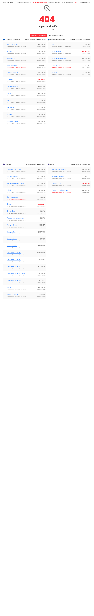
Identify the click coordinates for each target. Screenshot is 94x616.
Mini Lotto (53, 522)
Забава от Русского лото (15, 242)
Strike (52, 506)
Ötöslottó (53, 400)
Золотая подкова (58, 235)
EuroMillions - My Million (35, 529)
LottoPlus (8, 377)
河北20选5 (30, 395)
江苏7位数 (30, 392)
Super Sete (8, 461)
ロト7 (51, 435)
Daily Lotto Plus (77, 525)
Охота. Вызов (11, 270)
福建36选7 (30, 414)
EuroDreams (9, 370)
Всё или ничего (12, 235)
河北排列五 (31, 399)
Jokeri (29, 508)
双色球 (29, 379)
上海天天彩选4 (32, 375)
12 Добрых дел (12, 104)
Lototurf (30, 496)
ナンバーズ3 (54, 424)
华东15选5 (30, 377)
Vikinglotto (8, 436)
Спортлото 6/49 (10, 477)
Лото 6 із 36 (76, 468)
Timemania (8, 463)
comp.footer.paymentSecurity (28, 594)
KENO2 (52, 465)
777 (51, 458)
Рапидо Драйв (12, 284)
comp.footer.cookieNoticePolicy (27, 592)
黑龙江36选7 (31, 421)
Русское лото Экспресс (60, 249)
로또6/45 (53, 444)
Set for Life (8, 393)
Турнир (9, 174)
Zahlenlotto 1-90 (10, 379)
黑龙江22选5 (31, 419)
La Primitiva (31, 494)
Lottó (51, 412)
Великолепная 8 (12, 125)
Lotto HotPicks (77, 491)
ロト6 (51, 433)
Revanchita (53, 490)
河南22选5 (30, 401)
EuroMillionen (9, 373)
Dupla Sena (9, 450)
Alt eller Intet (31, 449)
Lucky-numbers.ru (8, 2)
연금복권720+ (54, 447)
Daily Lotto (75, 523)
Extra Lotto (8, 428)
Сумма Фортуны (13, 146)
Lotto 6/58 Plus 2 (78, 532)
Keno (6, 430)
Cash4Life (75, 505)
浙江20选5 (30, 403)
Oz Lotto (8, 389)
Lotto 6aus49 (31, 439)
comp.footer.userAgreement (13, 594)
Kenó (51, 396)
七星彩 (29, 373)
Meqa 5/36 (8, 411)
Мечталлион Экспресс (59, 118)
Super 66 (8, 395)
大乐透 (29, 381)
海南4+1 (30, 408)
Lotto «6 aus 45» (10, 375)
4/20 (51, 456)
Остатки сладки (12, 256)
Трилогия (10, 167)
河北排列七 (31, 397)
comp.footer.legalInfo (70, 594)
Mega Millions (77, 507)
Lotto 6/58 (75, 527)
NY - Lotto (75, 509)
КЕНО (9, 249)
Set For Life (76, 493)
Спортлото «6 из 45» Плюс (16, 333)
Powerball (8, 391)
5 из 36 (9, 111)
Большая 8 (11, 118)
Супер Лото (76, 474)
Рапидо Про (11, 291)
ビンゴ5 (52, 428)
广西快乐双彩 (31, 384)
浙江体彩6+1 (31, 406)
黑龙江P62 (30, 423)
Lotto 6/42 (53, 373)
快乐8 (29, 386)
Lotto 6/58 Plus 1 (78, 529)
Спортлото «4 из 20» (14, 312)
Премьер (10, 139)
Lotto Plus (53, 520)
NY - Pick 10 (76, 511)
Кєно (73, 466)
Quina (7, 459)
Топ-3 (9, 347)
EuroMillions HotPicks (79, 486)
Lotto (6, 432)
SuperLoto (53, 472)
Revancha (53, 488)
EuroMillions (9, 425)
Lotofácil (8, 452)
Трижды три (56, 125)
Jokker (29, 472)
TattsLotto (8, 397)
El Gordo (30, 488)
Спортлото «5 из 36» (14, 319)
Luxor (52, 398)
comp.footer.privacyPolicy (43, 594)
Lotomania (8, 455)
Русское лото (56, 242)
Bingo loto (30, 467)
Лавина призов (12, 132)
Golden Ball (53, 370)
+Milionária (8, 446)
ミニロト (52, 430)
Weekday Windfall (11, 400)
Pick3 (6, 434)
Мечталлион (56, 111)
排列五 (29, 390)
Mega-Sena (8, 457)
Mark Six (52, 382)
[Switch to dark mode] (86, 607)
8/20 (51, 461)
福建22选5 (30, 410)
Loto (28, 533)
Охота (9, 263)
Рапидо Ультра (12, 305)
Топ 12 (9, 160)
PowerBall (75, 534)
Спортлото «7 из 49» (14, 340)
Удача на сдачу (12, 354)
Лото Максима (77, 470)
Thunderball (76, 495)
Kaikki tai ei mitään (33, 510)
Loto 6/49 (53, 469)
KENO (52, 463)
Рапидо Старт (12, 298)
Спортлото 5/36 (10, 475)
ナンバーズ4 (54, 426)
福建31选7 (30, 412)
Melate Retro (54, 485)
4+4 (6, 409)
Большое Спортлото (14, 228)
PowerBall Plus (77, 536)
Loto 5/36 (53, 467)
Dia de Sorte (9, 448)
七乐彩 (29, 370)
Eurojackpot (31, 435)
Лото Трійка (76, 472)
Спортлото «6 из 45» (14, 326)
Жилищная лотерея (59, 228)
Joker (51, 394)
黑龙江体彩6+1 (32, 425)
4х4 (53, 104)
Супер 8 (9, 153)
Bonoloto (30, 485)
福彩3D (29, 417)
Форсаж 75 (55, 132)
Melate (52, 483)
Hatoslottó (53, 392)
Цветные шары (12, 180)
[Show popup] (80, 601)
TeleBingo (53, 474)
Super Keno (9, 414)
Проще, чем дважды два (15, 277)
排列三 (29, 388)
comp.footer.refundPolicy (57, 594)
